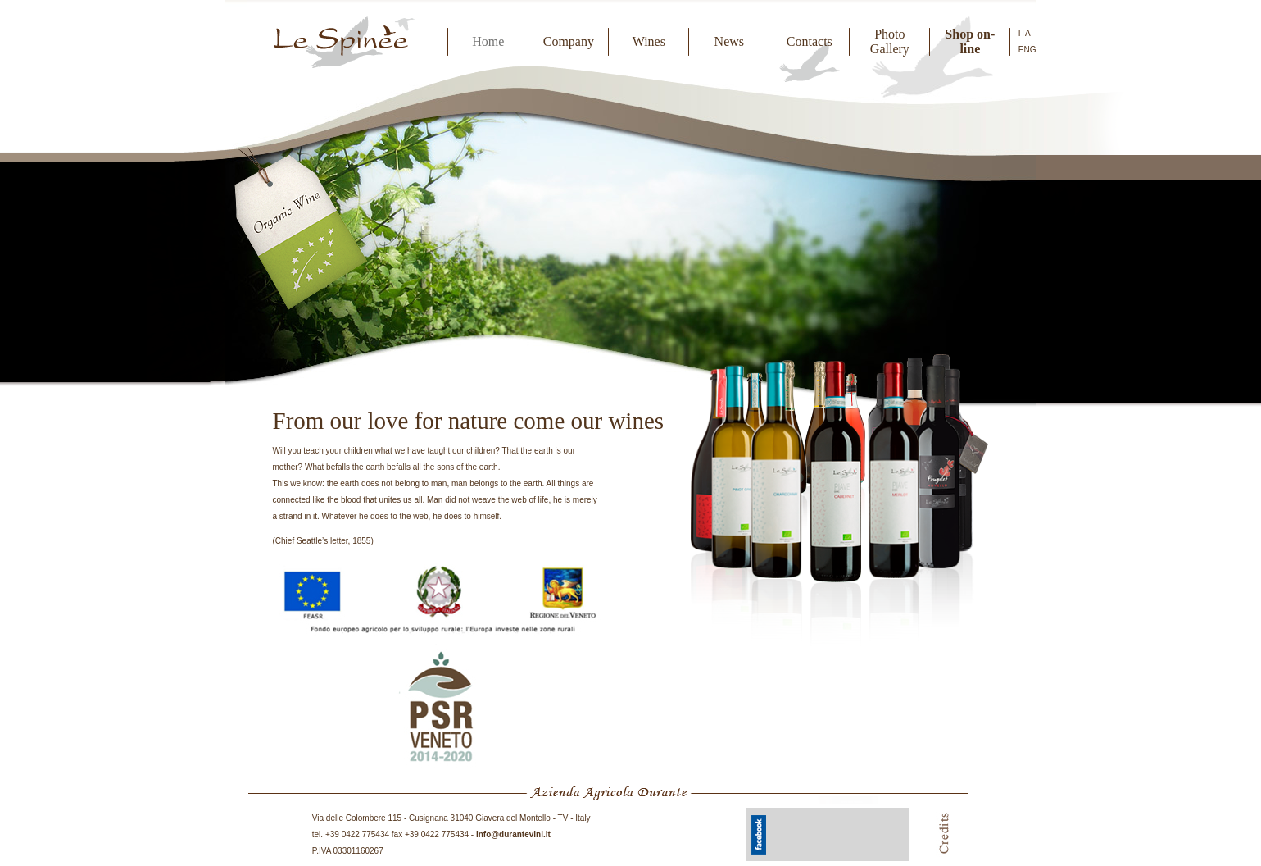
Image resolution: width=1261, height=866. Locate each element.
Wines (649, 41)
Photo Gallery (889, 41)
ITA (1024, 33)
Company (568, 41)
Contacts (809, 41)
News (729, 41)
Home (488, 41)
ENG (1027, 49)
